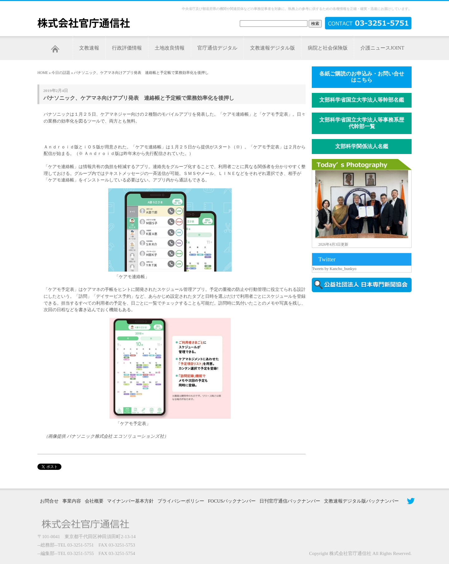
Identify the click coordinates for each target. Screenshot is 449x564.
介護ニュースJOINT (382, 48)
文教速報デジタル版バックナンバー (361, 501)
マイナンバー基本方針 (130, 501)
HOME (42, 73)
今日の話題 (60, 73)
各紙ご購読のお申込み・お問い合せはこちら (361, 77)
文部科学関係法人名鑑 (361, 146)
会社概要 (94, 501)
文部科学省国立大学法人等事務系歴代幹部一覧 (361, 123)
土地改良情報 (170, 48)
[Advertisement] (365, 350)
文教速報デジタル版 (272, 48)
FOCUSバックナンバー (232, 501)
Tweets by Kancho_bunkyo (334, 268)
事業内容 (71, 501)
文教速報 (89, 48)
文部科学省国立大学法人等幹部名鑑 (361, 100)
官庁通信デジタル (217, 48)
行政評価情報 (127, 48)
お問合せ (49, 501)
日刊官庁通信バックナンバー (289, 501)
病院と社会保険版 (328, 48)
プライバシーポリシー (180, 501)
